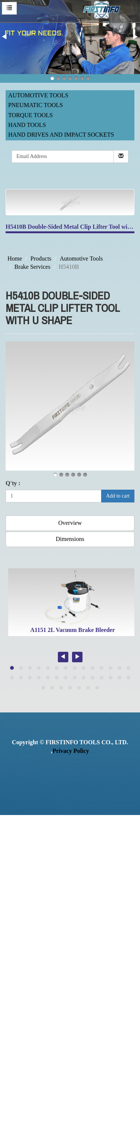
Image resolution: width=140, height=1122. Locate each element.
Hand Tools (27, 125)
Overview (70, 523)
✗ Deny (9, 845)
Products (41, 258)
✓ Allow (10, 836)
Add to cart (118, 496)
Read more (15, 922)
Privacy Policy (70, 751)
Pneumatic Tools (35, 105)
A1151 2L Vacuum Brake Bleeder (72, 630)
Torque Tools (30, 115)
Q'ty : (13, 483)
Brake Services (32, 267)
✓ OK (62, 1117)
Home (14, 258)
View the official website (63, 922)
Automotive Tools (38, 95)
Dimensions (70, 539)
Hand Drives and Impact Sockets (61, 134)
